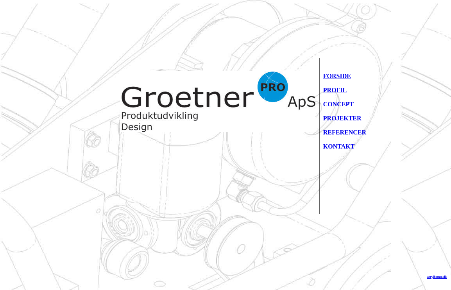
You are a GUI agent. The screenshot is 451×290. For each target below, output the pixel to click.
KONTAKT (339, 146)
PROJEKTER (342, 118)
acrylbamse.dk (437, 277)
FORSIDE (337, 76)
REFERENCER (344, 132)
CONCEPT (338, 104)
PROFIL (335, 90)
